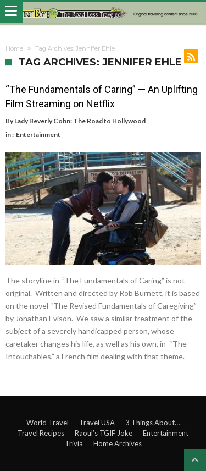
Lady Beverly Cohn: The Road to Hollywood (80, 121)
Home (14, 48)
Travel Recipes (41, 433)
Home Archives (117, 443)
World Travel (47, 422)
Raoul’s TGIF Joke (103, 433)
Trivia (74, 443)
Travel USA (97, 422)
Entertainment (38, 134)
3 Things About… (152, 422)
